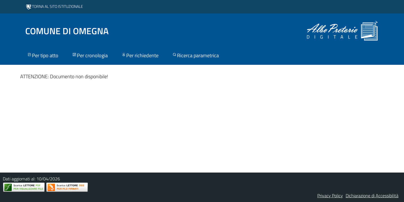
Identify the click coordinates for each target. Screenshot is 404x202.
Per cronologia (90, 55)
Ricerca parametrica (195, 55)
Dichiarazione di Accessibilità (372, 195)
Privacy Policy (330, 195)
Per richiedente (140, 55)
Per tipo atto (42, 55)
